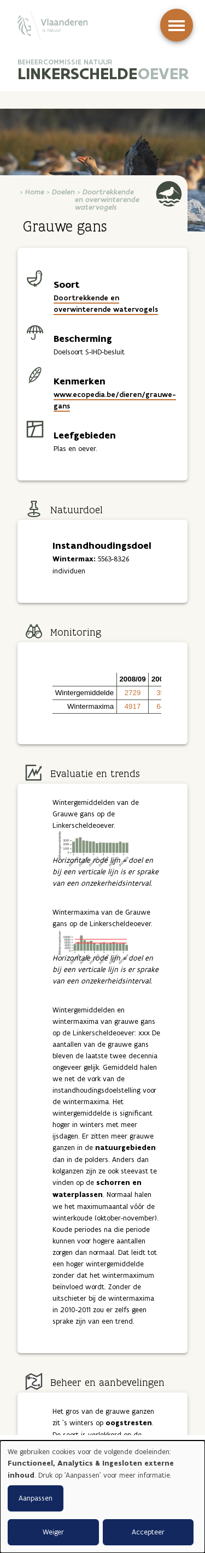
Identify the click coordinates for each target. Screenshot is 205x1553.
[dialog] (102, 1497)
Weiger (53, 1532)
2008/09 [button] (132, 679)
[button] (84, 679)
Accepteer (148, 1532)
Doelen (63, 192)
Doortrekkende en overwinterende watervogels (107, 199)
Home (34, 192)
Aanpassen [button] (35, 1498)
